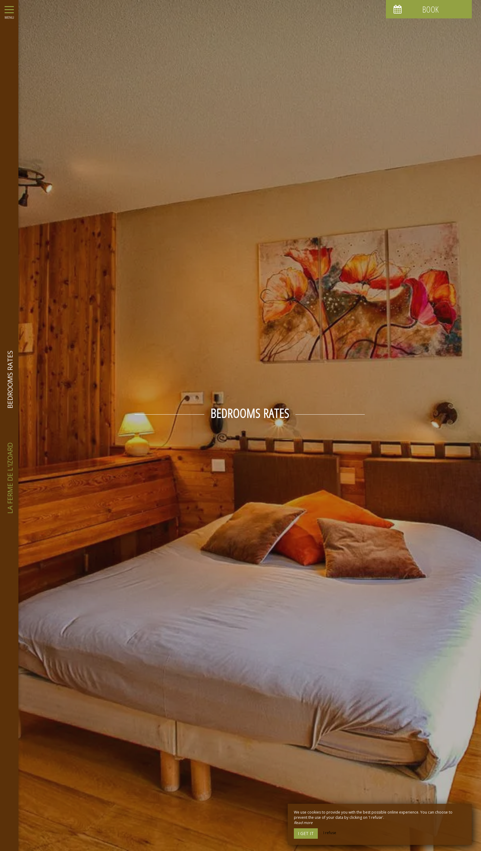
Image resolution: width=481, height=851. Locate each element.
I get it (306, 833)
